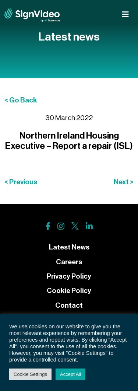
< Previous (20, 181)
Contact (69, 305)
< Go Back (20, 100)
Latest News (69, 247)
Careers (69, 261)
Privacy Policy (69, 276)
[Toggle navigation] (125, 14)
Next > (124, 181)
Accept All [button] (70, 374)
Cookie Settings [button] (30, 374)
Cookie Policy (69, 290)
